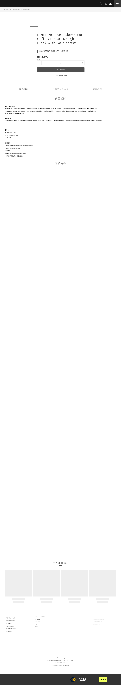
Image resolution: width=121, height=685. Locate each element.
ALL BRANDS (14, 9)
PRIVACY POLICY (9, 631)
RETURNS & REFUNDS (11, 628)
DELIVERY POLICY (10, 626)
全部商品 (5, 9)
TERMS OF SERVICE (10, 634)
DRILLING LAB (25, 9)
